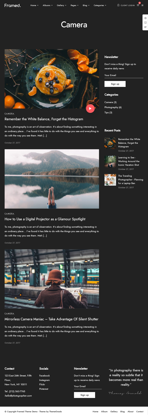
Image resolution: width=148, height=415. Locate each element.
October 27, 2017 (12, 143)
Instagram (44, 380)
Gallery (60, 5)
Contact (139, 412)
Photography (111, 107)
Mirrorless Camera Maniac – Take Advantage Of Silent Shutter (51, 319)
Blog (85, 5)
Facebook (44, 375)
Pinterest (43, 389)
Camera (9, 113)
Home (33, 5)
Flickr (42, 384)
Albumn (46, 5)
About (130, 412)
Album (104, 412)
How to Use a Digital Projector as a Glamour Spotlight (45, 219)
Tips (106, 112)
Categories (99, 5)
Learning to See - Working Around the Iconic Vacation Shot (128, 161)
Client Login (126, 5)
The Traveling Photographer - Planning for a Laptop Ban (130, 179)
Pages (73, 5)
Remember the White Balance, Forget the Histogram (44, 119)
